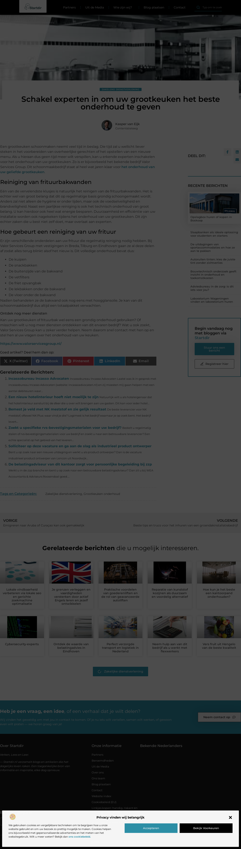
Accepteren (151, 828)
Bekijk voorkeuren (206, 828)
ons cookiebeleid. (80, 836)
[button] (230, 817)
